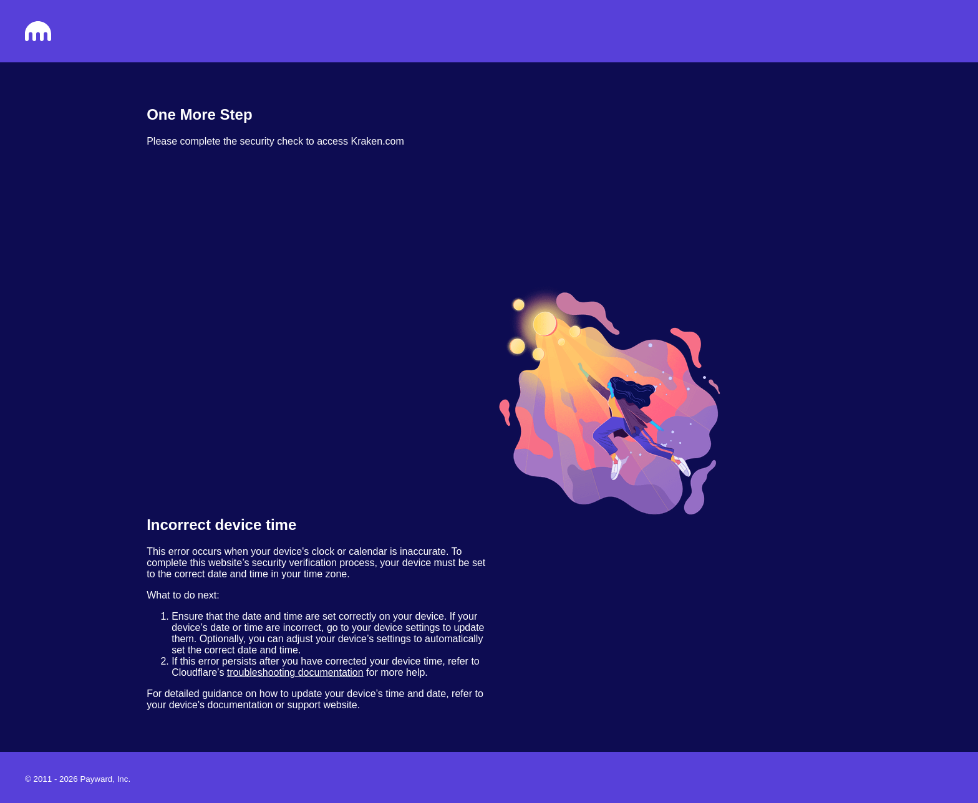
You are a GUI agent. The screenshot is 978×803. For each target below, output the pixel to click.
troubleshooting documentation (295, 672)
